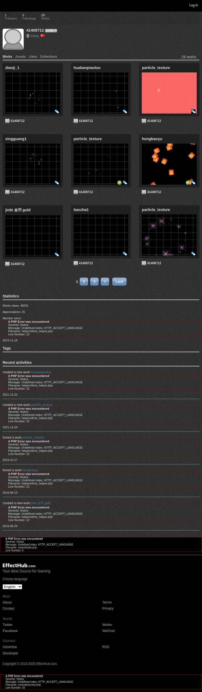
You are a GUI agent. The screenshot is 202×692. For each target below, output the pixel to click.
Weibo (107, 625)
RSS (105, 647)
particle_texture (41, 405)
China (38, 36)
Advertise (10, 647)
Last (119, 281)
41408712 (35, 30)
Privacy (108, 608)
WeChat (108, 631)
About (7, 602)
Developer (10, 653)
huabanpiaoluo (41, 372)
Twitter (8, 625)
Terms (107, 602)
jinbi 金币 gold (40, 503)
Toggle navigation (6, 5)
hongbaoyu (30, 470)
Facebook (10, 631)
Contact (8, 608)
